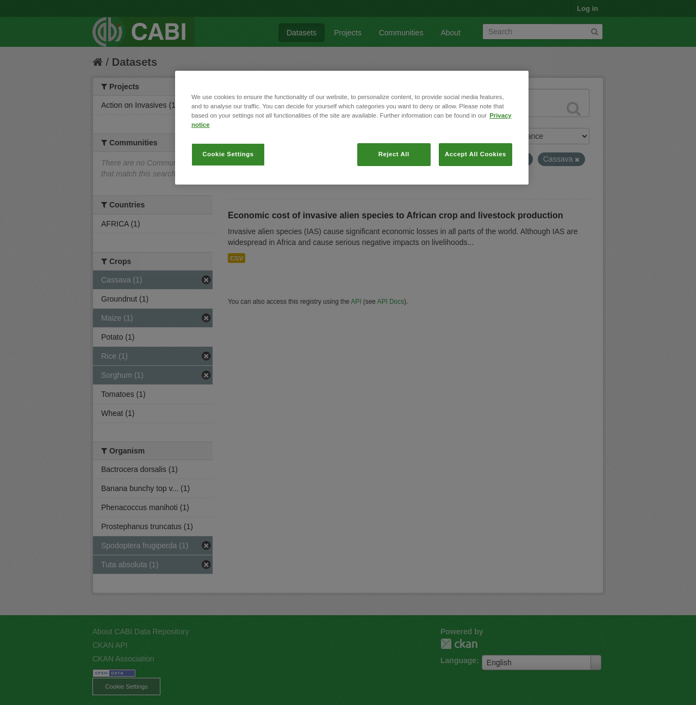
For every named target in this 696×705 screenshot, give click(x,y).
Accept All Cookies (475, 154)
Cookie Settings (228, 154)
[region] (352, 128)
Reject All (393, 154)
